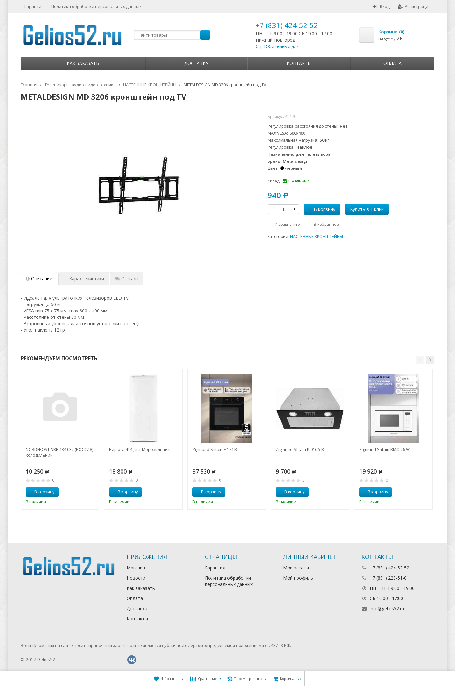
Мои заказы (296, 568)
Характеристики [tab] (83, 278)
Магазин (136, 568)
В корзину (321, 209)
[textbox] (172, 35)
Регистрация (414, 6)
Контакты (299, 63)
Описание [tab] (39, 278)
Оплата (392, 63)
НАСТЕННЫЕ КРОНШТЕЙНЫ (316, 236)
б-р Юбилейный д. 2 (277, 46)
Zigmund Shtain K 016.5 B (300, 449)
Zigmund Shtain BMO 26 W (384, 449)
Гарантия (34, 6)
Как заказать (83, 63)
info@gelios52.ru (387, 608)
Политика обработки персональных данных (96, 6)
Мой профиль (298, 578)
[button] (420, 360)
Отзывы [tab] (126, 278)
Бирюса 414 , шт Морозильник (139, 449)
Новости (136, 578)
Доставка (196, 63)
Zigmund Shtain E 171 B (214, 449)
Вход (381, 6)
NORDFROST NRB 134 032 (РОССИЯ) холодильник (59, 452)
